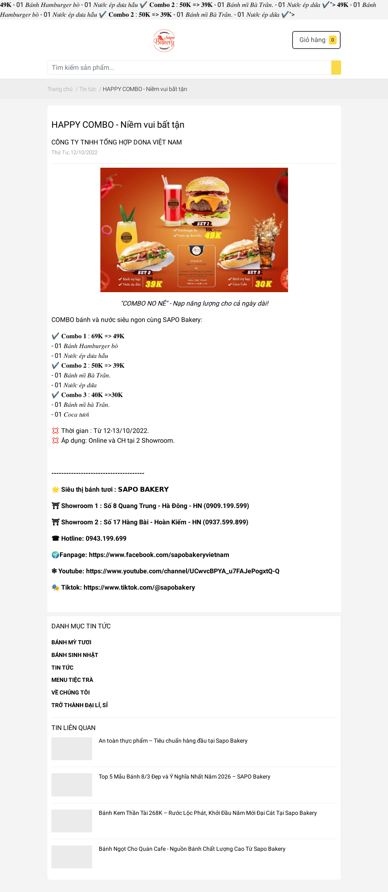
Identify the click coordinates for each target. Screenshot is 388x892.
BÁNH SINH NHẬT (74, 655)
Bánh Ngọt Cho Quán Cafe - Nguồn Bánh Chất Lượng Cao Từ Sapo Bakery (192, 848)
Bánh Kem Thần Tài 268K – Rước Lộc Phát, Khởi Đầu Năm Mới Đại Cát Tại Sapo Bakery (208, 813)
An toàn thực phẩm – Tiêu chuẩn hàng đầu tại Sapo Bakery (173, 740)
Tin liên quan (73, 728)
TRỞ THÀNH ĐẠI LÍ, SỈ (79, 705)
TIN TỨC (62, 667)
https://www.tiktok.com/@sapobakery (139, 587)
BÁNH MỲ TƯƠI (71, 642)
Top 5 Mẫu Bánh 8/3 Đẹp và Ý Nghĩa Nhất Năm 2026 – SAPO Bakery (184, 776)
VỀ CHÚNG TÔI (70, 692)
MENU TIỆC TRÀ (72, 680)
